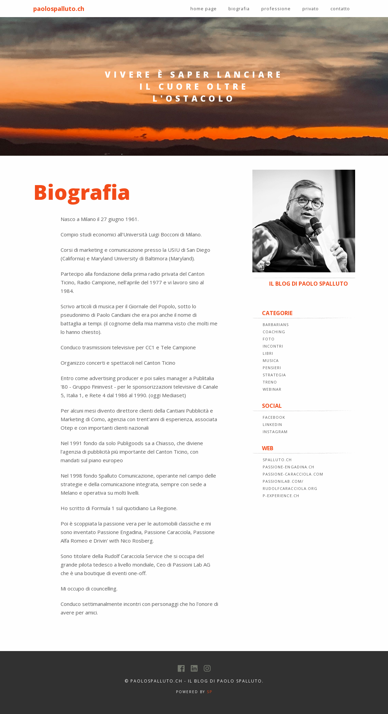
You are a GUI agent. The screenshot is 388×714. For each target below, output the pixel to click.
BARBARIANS (276, 324)
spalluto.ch (277, 459)
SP (209, 691)
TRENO (270, 382)
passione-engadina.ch (289, 466)
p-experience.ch (281, 495)
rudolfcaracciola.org (290, 488)
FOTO (269, 338)
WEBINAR (272, 389)
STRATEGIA (274, 374)
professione (276, 8)
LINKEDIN (273, 424)
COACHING (274, 331)
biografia (239, 8)
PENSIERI (272, 367)
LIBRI (268, 353)
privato (310, 8)
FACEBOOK (274, 417)
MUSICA (271, 360)
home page (203, 8)
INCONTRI (273, 346)
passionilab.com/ (283, 481)
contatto (340, 8)
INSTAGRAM (275, 431)
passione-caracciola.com (293, 474)
